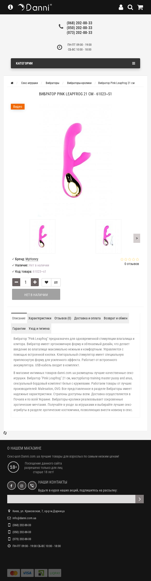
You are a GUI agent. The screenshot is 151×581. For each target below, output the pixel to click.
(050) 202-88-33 (79, 28)
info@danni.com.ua (24, 484)
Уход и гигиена (39, 294)
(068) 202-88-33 (79, 23)
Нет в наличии (36, 261)
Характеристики (39, 284)
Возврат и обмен (115, 284)
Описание (19, 284)
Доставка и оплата (87, 284)
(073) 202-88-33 (79, 32)
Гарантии (19, 294)
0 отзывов (132, 230)
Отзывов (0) (62, 284)
